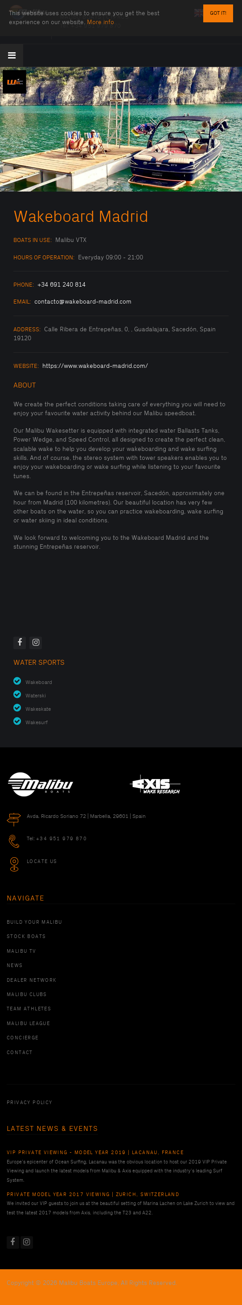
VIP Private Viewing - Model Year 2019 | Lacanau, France (95, 1152)
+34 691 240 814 (61, 284)
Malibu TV (22, 951)
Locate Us (42, 861)
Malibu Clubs (27, 994)
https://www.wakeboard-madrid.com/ (95, 366)
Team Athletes (29, 1009)
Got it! (218, 13)
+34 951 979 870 (61, 839)
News (15, 965)
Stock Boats (26, 936)
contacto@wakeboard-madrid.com (82, 301)
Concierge (23, 1038)
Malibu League (28, 1023)
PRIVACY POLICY (30, 1102)
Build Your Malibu (34, 922)
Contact (20, 1052)
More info (100, 22)
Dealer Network (32, 980)
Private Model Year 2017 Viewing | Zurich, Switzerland (93, 1194)
